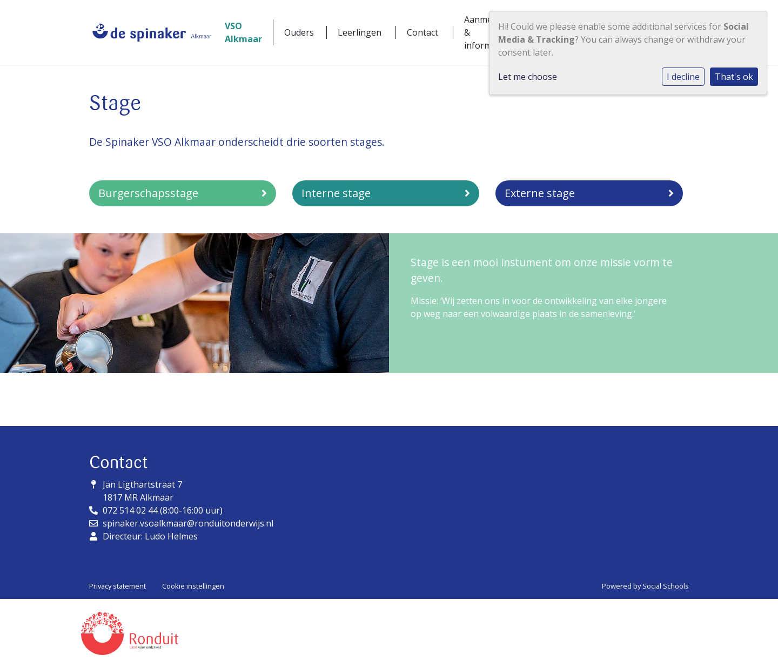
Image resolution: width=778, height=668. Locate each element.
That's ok (734, 77)
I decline (683, 77)
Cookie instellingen (193, 586)
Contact (422, 32)
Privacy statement (117, 586)
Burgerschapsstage (182, 193)
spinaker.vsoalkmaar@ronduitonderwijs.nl (188, 523)
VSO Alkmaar (243, 32)
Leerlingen (359, 32)
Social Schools (665, 586)
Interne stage (385, 193)
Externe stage (589, 193)
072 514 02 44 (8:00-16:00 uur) (163, 510)
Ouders (299, 32)
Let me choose (527, 77)
